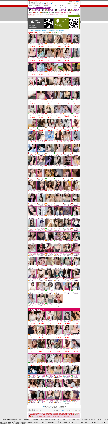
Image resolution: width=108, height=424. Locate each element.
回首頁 (30, 5)
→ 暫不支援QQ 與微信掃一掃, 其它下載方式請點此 (55, 30)
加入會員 (54, 5)
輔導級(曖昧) (44, 12)
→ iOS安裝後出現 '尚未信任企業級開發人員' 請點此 (37, 30)
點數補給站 (37, 5)
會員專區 (46, 5)
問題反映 (76, 5)
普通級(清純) (51, 12)
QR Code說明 (77, 16)
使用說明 (61, 5)
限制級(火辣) (37, 12)
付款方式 (68, 5)
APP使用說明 (70, 16)
